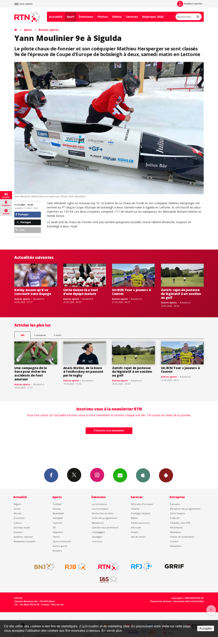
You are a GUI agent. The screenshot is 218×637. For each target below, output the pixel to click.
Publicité (175, 518)
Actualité (55, 17)
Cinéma (135, 508)
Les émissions (99, 504)
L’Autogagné (98, 532)
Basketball (58, 513)
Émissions (86, 17)
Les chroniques (100, 508)
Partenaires (176, 527)
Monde (17, 513)
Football (57, 504)
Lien (20, 229)
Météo (134, 518)
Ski (54, 527)
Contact (174, 541)
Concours (97, 541)
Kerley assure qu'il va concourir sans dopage (32, 292)
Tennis (56, 536)
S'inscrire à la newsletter (109, 430)
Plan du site (57, 604)
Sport (71, 17)
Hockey (57, 508)
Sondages (97, 536)
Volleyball (58, 518)
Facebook (51, 475)
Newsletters (120, 475)
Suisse (17, 508)
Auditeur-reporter (189, 4)
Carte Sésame (177, 513)
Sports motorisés (62, 541)
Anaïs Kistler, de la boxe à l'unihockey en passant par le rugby (83, 372)
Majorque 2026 (152, 17)
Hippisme (58, 532)
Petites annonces (140, 522)
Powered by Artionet (160, 601)
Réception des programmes (185, 508)
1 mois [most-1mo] (57, 335)
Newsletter (176, 546)
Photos (103, 17)
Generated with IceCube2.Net (188, 601)
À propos (175, 504)
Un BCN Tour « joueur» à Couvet (131, 292)
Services (132, 17)
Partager (22, 214)
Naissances (98, 522)
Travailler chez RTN (180, 522)
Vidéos (117, 17)
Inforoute (136, 527)
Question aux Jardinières (105, 527)
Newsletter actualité (24, 541)
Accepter (205, 628)
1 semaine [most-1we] (40, 335)
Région (17, 504)
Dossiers (18, 532)
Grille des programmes (104, 518)
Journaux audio (22, 527)
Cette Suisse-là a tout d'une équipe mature (80, 292)
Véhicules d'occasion (142, 504)
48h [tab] (22, 335)
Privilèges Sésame (140, 513)
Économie (19, 518)
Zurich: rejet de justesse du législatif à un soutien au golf (181, 294)
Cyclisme (57, 522)
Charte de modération (182, 536)
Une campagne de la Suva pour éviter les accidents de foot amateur (30, 374)
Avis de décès (138, 536)
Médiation (175, 532)
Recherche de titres (102, 513)
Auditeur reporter (23, 536)
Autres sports (48, 30)
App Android (166, 475)
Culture (18, 522)
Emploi (134, 532)
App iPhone (143, 475)
